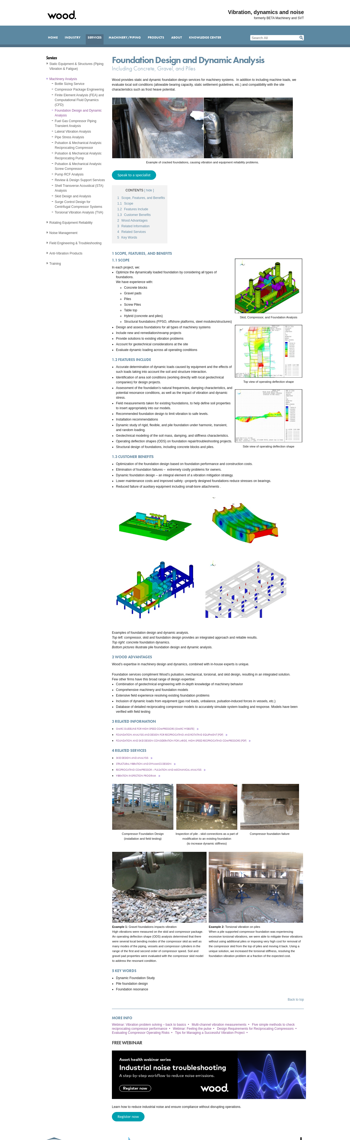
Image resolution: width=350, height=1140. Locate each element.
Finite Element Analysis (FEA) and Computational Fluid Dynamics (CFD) (79, 100)
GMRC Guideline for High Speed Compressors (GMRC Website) (155, 729)
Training (55, 264)
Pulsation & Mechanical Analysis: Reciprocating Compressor (78, 145)
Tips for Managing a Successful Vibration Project (210, 1033)
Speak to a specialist (134, 175)
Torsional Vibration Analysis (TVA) (79, 212)
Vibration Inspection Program (136, 775)
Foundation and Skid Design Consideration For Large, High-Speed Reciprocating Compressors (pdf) (181, 740)
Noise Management (63, 233)
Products (156, 37)
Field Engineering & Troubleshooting (75, 243)
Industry (73, 37)
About (176, 37)
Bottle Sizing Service (69, 84)
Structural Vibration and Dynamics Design (143, 764)
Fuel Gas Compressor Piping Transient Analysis (75, 123)
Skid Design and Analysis (73, 196)
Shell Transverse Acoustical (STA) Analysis (79, 188)
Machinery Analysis (63, 79)
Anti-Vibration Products (66, 253)
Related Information (133, 226)
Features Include (132, 209)
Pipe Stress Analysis (69, 137)
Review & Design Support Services (80, 180)
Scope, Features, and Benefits (141, 198)
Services (95, 37)
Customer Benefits (134, 215)
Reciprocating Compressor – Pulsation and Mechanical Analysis (158, 770)
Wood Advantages (132, 220)
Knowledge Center (205, 37)
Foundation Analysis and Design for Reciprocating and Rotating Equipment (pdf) (169, 734)
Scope (125, 203)
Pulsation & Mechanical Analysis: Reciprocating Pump (78, 155)
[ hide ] (149, 190)
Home (53, 37)
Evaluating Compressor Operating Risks (140, 1033)
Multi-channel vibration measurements (219, 1025)
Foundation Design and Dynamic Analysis (78, 113)
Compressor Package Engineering (79, 89)
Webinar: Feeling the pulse (192, 1029)
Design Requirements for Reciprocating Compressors (255, 1029)
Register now (128, 1116)
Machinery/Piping (125, 37)
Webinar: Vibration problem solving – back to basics (149, 1025)
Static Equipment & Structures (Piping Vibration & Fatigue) (76, 66)
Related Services (131, 232)
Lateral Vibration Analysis (73, 131)
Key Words (127, 237)
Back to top (296, 999)
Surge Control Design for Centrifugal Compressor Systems (78, 204)
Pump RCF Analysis (69, 174)
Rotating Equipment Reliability (70, 223)
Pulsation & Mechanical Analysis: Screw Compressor (78, 166)
